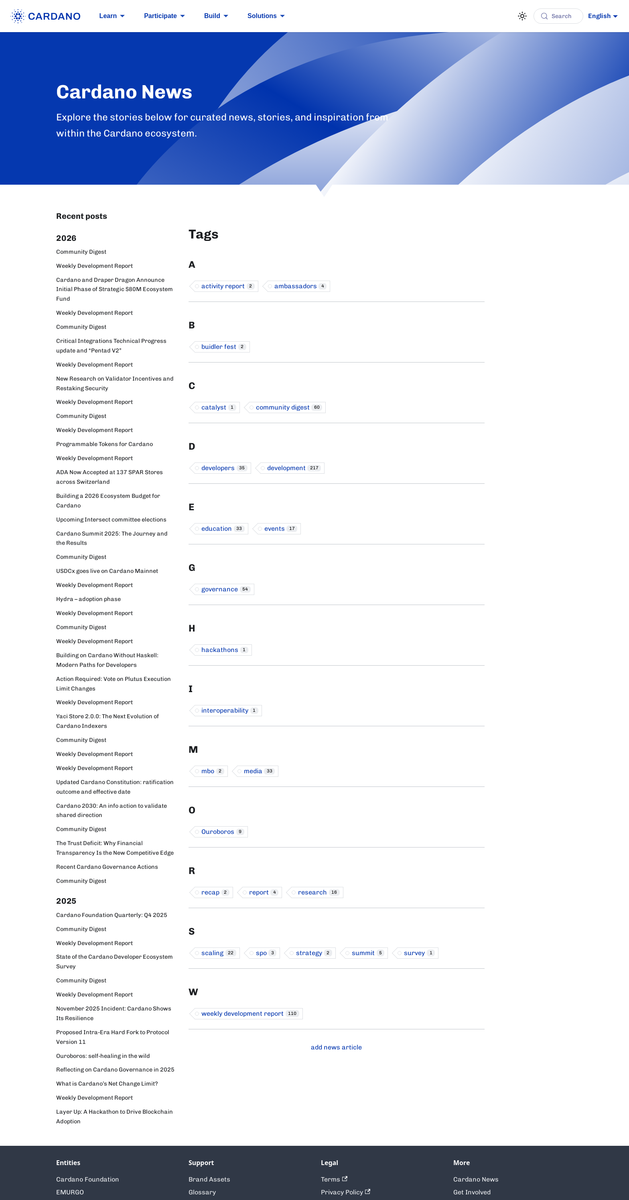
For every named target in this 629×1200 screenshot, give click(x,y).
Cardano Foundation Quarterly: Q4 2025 (111, 915)
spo (266, 953)
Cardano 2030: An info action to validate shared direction (111, 810)
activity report (228, 286)
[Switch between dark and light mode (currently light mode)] (522, 16)
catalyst (218, 407)
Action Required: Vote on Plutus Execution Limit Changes (113, 683)
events (281, 528)
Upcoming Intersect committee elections (111, 519)
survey (419, 953)
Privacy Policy (345, 1192)
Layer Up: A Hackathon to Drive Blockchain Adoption (114, 1116)
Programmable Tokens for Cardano (104, 444)
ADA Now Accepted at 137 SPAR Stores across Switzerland (109, 477)
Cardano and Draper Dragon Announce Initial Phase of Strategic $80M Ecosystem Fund (114, 289)
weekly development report (250, 1013)
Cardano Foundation (87, 1179)
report (264, 892)
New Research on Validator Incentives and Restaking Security (115, 383)
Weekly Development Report (94, 265)
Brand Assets (209, 1179)
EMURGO (70, 1192)
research (319, 892)
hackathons (224, 650)
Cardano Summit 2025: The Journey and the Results (112, 538)
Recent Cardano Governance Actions (107, 866)
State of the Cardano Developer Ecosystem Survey (114, 961)
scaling (218, 953)
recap (215, 892)
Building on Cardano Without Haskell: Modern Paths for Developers (107, 660)
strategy (314, 953)
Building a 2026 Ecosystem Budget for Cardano (108, 500)
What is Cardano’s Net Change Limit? (107, 1083)
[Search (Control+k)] (558, 16)
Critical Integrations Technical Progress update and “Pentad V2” (111, 345)
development (294, 468)
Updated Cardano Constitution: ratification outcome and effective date (115, 786)
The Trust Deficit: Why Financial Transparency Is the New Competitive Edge (115, 847)
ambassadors (300, 286)
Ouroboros (222, 831)
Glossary (202, 1192)
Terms (334, 1179)
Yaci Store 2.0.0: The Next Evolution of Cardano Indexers (107, 721)
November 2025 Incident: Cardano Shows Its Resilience (113, 1013)
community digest (289, 407)
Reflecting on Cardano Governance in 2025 (115, 1069)
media (259, 771)
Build (212, 15)
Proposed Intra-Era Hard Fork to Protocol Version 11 (112, 1037)
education (223, 528)
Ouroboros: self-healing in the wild (103, 1055)
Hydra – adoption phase (88, 599)
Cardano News (476, 1179)
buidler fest (223, 346)
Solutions (262, 15)
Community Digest (81, 251)
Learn (108, 15)
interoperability (229, 710)
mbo (212, 771)
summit (368, 953)
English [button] (599, 16)
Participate (160, 15)
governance (226, 589)
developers (224, 468)
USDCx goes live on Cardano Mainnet (107, 571)
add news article (336, 1047)
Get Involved (472, 1192)
